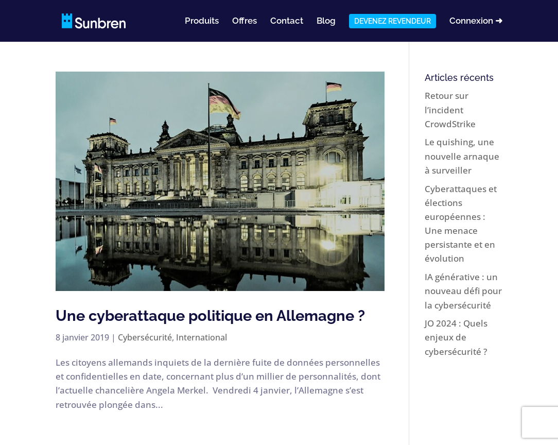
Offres (244, 21)
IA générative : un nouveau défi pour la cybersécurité (463, 291)
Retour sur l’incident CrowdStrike (450, 109)
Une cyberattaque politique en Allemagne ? (210, 315)
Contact (286, 21)
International (201, 337)
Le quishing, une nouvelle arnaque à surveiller (462, 156)
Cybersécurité (145, 337)
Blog (326, 21)
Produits (202, 21)
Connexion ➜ (475, 21)
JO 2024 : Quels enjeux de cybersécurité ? (456, 337)
